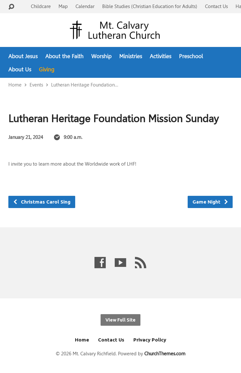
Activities (160, 56)
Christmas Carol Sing (41, 202)
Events (36, 85)
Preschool (191, 56)
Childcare (41, 6)
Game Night (210, 202)
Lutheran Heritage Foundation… (84, 85)
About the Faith (64, 56)
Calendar (85, 6)
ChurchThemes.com (164, 353)
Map (63, 6)
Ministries (130, 56)
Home (15, 85)
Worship (101, 56)
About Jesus (23, 56)
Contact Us (216, 6)
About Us (19, 69)
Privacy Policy (149, 339)
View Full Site (120, 320)
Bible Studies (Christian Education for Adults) (149, 6)
